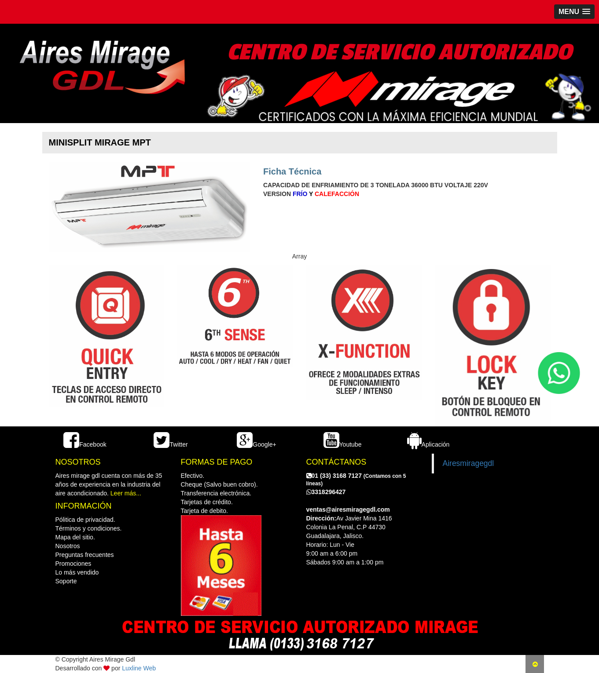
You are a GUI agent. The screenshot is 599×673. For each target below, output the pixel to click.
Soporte (66, 581)
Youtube (342, 444)
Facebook (84, 444)
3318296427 (326, 491)
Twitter (170, 444)
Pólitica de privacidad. (85, 519)
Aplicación (428, 444)
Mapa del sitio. (75, 537)
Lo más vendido (77, 572)
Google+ (256, 444)
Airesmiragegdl (468, 463)
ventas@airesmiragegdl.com (348, 509)
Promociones (73, 563)
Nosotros (67, 545)
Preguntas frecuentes (84, 554)
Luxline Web (139, 668)
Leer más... (125, 493)
